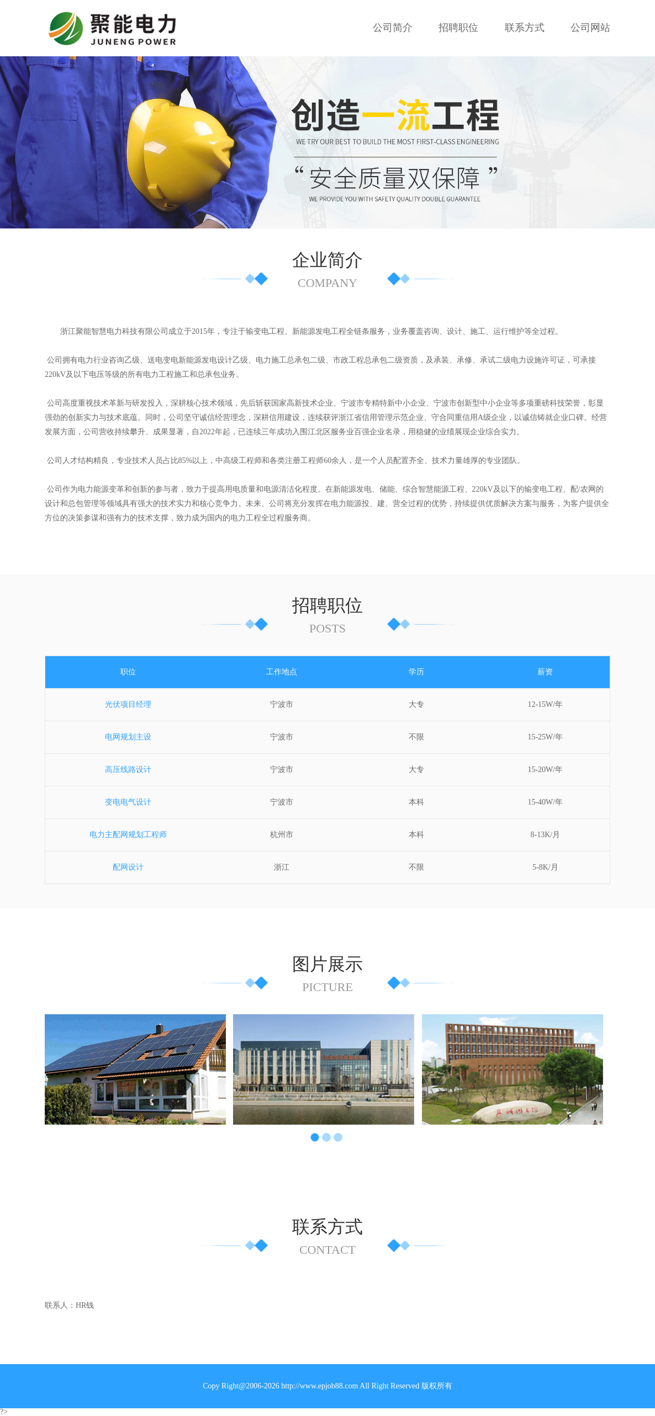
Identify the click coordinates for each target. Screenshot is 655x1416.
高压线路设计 (128, 769)
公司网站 (590, 27)
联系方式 (525, 27)
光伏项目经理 (128, 704)
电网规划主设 (128, 737)
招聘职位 (458, 27)
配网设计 (128, 867)
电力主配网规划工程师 (128, 835)
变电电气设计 (128, 802)
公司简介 (393, 27)
